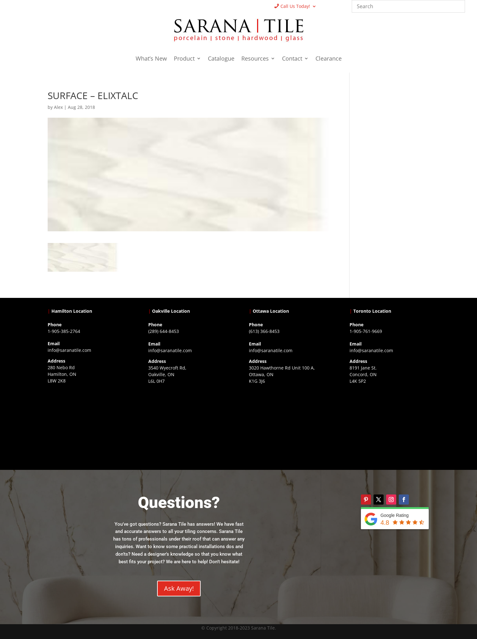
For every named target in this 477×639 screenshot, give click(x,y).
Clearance (328, 59)
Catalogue (221, 59)
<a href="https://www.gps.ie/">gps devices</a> (289, 426)
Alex (58, 107)
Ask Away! (179, 588)
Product (184, 59)
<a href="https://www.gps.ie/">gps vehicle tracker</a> (389, 426)
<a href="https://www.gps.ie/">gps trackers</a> (87, 426)
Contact (292, 59)
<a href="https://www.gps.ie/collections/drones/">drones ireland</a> (188, 426)
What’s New (151, 59)
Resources (255, 59)
